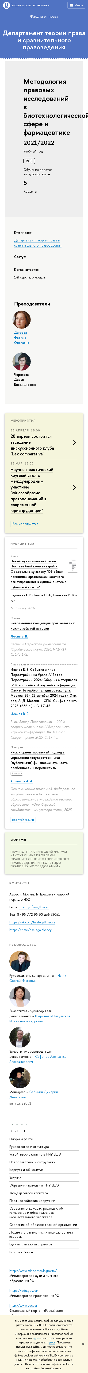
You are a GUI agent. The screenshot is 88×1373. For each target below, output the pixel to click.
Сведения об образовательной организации (43, 1224)
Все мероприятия (25, 524)
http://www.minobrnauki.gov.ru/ (33, 1270)
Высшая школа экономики (30, 5)
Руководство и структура (29, 1146)
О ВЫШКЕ (17, 1131)
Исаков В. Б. (20, 714)
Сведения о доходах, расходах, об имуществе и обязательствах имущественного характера (36, 1212)
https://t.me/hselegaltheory (31, 930)
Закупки (15, 1177)
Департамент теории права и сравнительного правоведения (44, 40)
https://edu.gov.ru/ (23, 1290)
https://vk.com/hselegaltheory (32, 922)
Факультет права (44, 16)
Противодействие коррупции (32, 1200)
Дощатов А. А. (22, 781)
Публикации (22, 544)
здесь (36, 1338)
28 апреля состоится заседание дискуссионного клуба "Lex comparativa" (32, 445)
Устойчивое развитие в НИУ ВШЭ (35, 1154)
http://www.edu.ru (23, 1305)
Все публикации (23, 820)
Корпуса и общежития (26, 1169)
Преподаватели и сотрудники (32, 1162)
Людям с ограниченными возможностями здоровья (41, 1234)
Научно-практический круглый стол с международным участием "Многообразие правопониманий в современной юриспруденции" (32, 490)
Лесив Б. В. (19, 636)
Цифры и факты (21, 1138)
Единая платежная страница (30, 1244)
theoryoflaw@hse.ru (34, 907)
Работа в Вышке (21, 1252)
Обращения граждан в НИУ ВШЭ (34, 1185)
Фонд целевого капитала (28, 1193)
